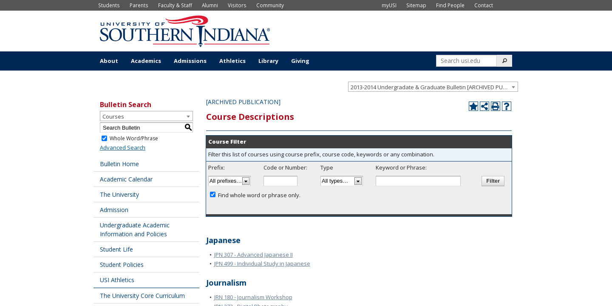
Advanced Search (122, 147)
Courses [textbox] (113, 116)
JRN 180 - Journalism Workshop (253, 297)
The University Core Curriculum (142, 296)
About (109, 61)
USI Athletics (117, 280)
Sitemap (416, 5)
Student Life (116, 249)
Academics (146, 61)
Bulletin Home (119, 164)
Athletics (232, 61)
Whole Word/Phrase (134, 138)
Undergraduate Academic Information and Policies (135, 229)
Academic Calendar (126, 179)
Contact (483, 5)
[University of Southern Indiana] (185, 30)
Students (109, 5)
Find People (450, 5)
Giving (300, 61)
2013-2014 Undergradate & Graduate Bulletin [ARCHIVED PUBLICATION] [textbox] (434, 87)
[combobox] (433, 87)
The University (119, 194)
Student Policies (122, 265)
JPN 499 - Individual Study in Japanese (262, 263)
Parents (139, 5)
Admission (114, 210)
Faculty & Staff (175, 5)
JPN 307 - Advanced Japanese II (253, 254)
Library (268, 61)
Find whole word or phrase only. (259, 195)
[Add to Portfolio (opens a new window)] (473, 106)
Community (270, 5)
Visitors (237, 5)
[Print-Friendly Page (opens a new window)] (495, 106)
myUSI (389, 5)
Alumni (210, 5)
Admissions (190, 61)
